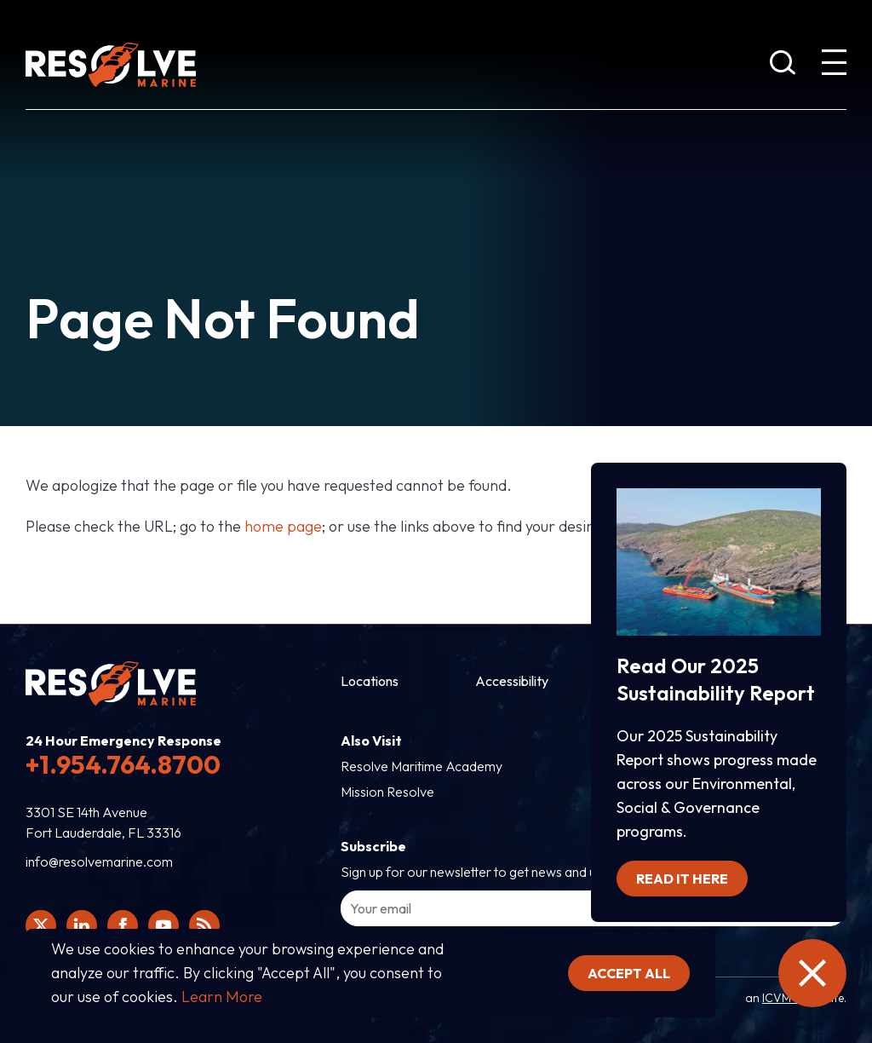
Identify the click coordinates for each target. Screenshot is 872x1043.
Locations (370, 680)
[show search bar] (782, 65)
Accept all (629, 973)
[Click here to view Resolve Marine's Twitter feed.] (41, 925)
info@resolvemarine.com (99, 861)
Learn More (221, 996)
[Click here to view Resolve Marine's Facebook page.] (122, 925)
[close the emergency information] (812, 973)
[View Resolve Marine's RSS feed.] (204, 925)
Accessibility (511, 680)
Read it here (682, 878)
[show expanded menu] (833, 65)
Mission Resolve (387, 791)
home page (283, 526)
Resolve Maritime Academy (421, 766)
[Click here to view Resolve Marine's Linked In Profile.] (81, 925)
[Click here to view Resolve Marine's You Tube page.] (163, 925)
